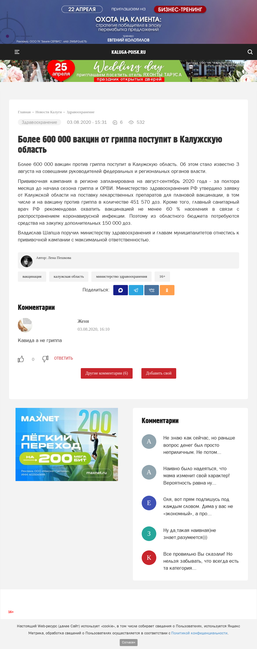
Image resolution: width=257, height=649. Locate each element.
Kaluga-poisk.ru (129, 52)
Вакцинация (32, 276)
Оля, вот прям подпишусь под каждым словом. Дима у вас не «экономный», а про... (198, 506)
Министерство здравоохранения (121, 276)
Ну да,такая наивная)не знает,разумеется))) (189, 533)
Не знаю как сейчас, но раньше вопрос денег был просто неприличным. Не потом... (199, 445)
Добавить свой (159, 373)
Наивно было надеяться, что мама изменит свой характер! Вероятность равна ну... (196, 476)
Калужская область (69, 276)
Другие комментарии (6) (106, 373)
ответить (63, 358)
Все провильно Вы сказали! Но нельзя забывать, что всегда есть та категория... (201, 561)
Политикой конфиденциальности (199, 633)
